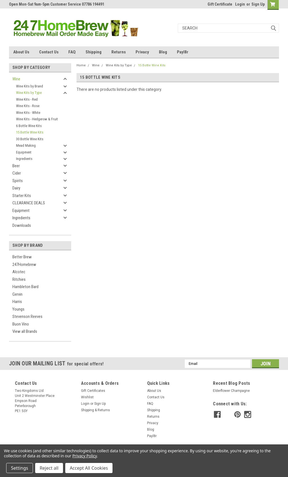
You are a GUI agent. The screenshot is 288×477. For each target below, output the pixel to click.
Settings (19, 468)
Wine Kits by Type (29, 93)
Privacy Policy (84, 455)
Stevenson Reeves (27, 316)
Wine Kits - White (28, 112)
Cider (16, 173)
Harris (17, 301)
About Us (21, 52)
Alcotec (18, 271)
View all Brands (24, 331)
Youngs (18, 309)
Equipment (24, 152)
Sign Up (258, 4)
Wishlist (87, 397)
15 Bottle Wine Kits (29, 132)
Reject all (49, 468)
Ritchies (19, 279)
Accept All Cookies (89, 468)
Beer (16, 165)
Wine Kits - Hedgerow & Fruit (37, 119)
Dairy (16, 188)
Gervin (17, 294)
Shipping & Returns (95, 410)
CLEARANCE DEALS (28, 202)
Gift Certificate (220, 4)
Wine (16, 79)
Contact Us (48, 52)
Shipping (94, 52)
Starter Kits (21, 195)
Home (81, 65)
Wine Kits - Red (27, 99)
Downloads (21, 225)
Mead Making (26, 145)
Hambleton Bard (25, 286)
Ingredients (24, 159)
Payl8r (182, 52)
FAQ (72, 52)
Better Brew (22, 256)
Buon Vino (20, 324)
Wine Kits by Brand (29, 86)
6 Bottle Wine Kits (29, 126)
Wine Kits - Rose (27, 106)
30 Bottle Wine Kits (29, 139)
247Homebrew (24, 264)
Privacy (142, 52)
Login (240, 4)
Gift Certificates (93, 391)
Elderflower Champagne (231, 391)
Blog (163, 52)
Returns (118, 52)
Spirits (17, 180)
